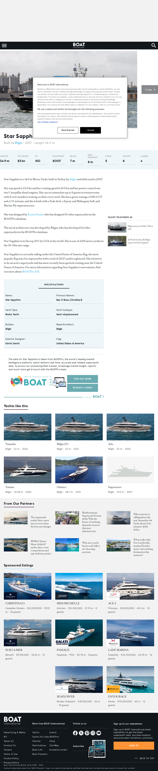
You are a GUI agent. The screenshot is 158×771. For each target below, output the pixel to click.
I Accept (90, 130)
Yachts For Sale (40, 737)
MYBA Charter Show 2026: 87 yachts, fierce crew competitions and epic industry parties (41, 547)
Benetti (9, 654)
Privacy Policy (11, 763)
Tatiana (9, 487)
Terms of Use (11, 754)
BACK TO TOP (147, 758)
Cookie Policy (11, 758)
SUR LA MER (13, 650)
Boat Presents (40, 754)
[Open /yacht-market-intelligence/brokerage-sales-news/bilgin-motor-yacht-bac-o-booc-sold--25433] (117, 227)
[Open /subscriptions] (93, 749)
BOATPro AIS (30, 271)
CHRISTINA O (15, 603)
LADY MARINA (118, 650)
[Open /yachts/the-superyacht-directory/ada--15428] (130, 427)
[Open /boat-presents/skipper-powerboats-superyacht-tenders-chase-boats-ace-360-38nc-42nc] (16, 518)
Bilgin (19, 143)
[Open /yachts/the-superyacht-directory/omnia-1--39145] (79, 470)
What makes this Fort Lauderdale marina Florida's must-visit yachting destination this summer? (143, 547)
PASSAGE (63, 650)
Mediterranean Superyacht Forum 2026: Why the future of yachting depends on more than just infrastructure (91, 522)
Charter (36, 741)
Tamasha (10, 444)
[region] (80, 107)
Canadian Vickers (14, 608)
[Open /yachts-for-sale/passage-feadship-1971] (79, 633)
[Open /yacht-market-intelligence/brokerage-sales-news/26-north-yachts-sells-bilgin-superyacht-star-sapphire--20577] (117, 241)
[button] (4, 89)
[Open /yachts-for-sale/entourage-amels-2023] (130, 679)
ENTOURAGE (117, 696)
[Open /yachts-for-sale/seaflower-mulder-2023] (79, 679)
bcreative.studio (58, 750)
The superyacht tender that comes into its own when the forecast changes (41, 522)
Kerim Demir (35, 214)
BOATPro (54, 737)
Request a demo (82, 387)
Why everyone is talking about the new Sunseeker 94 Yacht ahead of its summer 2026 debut (142, 522)
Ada (110, 444)
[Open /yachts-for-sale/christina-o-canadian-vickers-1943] (27, 586)
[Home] (79, 45)
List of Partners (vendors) (47, 122)
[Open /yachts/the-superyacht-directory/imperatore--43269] (130, 470)
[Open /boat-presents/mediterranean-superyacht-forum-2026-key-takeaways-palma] (67, 518)
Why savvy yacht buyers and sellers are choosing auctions (91, 547)
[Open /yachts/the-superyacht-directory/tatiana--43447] (27, 470)
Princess (112, 608)
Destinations (39, 745)
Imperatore (115, 487)
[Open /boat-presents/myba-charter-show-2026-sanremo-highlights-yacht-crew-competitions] (16, 545)
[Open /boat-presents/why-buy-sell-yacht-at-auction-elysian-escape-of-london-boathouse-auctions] (67, 545)
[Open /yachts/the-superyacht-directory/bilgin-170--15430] (79, 427)
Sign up (134, 745)
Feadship (62, 654)
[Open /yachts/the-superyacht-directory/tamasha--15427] (27, 427)
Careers (8, 750)
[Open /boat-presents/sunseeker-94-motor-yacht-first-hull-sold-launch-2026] (118, 518)
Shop (52, 741)
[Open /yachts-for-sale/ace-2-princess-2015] (130, 586)
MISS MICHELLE (68, 603)
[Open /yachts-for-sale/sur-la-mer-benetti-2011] (27, 633)
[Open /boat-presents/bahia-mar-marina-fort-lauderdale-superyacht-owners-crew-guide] (118, 545)
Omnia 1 (61, 487)
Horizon (61, 608)
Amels (111, 701)
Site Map (54, 745)
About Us (9, 741)
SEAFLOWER (66, 696)
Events (53, 732)
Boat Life (37, 750)
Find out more (83, 379)
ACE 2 (112, 603)
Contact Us (10, 745)
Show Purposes (67, 130)
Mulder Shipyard (66, 701)
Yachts (36, 732)
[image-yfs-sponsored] (10, 598)
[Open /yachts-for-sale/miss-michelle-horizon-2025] (79, 586)
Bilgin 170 (62, 444)
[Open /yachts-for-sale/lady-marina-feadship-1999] (130, 633)
